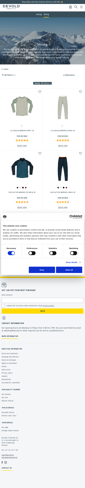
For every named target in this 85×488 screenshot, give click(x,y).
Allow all (69, 270)
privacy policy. (48, 306)
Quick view (22, 146)
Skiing (46, 14)
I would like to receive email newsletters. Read (30, 306)
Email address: (7, 295)
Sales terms (6, 370)
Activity (5, 69)
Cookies (4, 376)
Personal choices (8, 412)
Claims (4, 366)
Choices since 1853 (9, 416)
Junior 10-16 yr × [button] (42, 83)
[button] (39, 92)
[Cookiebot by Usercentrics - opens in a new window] (71, 217)
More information (10, 336)
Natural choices (7, 401)
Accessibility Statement (11, 383)
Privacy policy (7, 373)
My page (5, 427)
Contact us (7, 468)
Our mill (5, 397)
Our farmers (6, 394)
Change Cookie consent (10, 431)
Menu (81, 7)
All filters (10, 75)
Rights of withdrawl (9, 363)
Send (42, 311)
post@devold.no (8, 455)
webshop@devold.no (9, 457)
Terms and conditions (10, 354)
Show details (71, 262)
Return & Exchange (9, 360)
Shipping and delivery (10, 357)
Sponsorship (6, 379)
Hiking (39, 14)
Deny (42, 270)
